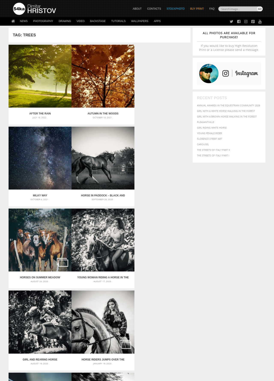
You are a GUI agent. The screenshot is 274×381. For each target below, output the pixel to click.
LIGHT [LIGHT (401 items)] (202, 295)
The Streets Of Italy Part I (213, 155)
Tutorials (118, 21)
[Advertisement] (138, 257)
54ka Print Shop (23, 329)
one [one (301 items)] (239, 295)
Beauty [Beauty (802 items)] (190, 287)
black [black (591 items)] (201, 287)
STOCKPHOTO (176, 8)
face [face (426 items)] (223, 291)
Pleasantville (205, 122)
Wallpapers (139, 21)
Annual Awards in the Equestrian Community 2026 (228, 105)
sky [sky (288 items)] (243, 300)
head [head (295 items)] (186, 295)
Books (79, 340)
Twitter (147, 330)
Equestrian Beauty (57, 366)
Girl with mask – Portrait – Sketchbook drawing (129, 293)
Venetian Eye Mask (83, 366)
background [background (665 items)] (224, 282)
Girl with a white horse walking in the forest (226, 111)
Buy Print (197, 8)
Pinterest (147, 346)
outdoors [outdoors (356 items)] (190, 299)
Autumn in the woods (76, 96)
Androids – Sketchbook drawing (119, 282)
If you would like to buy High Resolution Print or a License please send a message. (229, 41)
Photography (43, 21)
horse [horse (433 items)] (194, 295)
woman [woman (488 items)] (211, 304)
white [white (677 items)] (200, 304)
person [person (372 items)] (212, 299)
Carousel (203, 144)
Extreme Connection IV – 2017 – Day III (77, 225)
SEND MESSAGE (225, 338)
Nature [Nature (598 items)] (230, 295)
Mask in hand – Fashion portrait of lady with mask (44, 293)
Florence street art (209, 138)
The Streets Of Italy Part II (213, 149)
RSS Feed (102, 366)
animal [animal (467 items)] (189, 283)
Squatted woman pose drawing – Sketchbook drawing (133, 298)
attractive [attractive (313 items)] (206, 282)
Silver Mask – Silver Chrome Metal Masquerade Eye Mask (48, 298)
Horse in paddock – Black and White (168, 96)
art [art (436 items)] (197, 283)
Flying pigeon (31, 225)
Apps (157, 21)
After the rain (31, 96)
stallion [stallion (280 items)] (250, 300)
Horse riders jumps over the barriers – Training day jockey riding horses (168, 160)
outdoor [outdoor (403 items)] (248, 295)
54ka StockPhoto (24, 335)
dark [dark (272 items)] (248, 287)
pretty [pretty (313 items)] (236, 299)
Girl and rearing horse (122, 160)
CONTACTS (154, 8)
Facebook (147, 335)
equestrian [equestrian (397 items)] (203, 291)
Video (81, 21)
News (24, 21)
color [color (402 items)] (235, 287)
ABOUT (137, 8)
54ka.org (48, 376)
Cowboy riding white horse (168, 225)
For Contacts (83, 351)
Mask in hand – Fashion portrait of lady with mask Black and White (51, 287)
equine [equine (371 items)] (215, 291)
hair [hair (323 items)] (259, 291)
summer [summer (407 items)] (189, 304)
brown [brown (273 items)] (216, 287)
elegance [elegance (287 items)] (189, 291)
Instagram (148, 341)
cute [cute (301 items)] (242, 287)
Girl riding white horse (212, 127)
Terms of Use (72, 376)
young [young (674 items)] (223, 304)
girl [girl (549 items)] (253, 291)
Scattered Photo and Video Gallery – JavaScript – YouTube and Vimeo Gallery (51, 282)
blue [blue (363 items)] (210, 287)
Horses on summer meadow (31, 160)
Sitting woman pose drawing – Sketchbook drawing (131, 303)
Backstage (98, 21)
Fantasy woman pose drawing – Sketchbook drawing (132, 287)
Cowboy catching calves (122, 225)
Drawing (65, 21)
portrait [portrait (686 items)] (224, 299)
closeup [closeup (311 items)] (225, 287)
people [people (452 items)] (202, 300)
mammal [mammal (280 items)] (211, 295)
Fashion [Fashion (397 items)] (232, 291)
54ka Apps (19, 351)
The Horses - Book (24, 345)
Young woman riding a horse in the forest (77, 160)
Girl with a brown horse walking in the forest (227, 116)
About (79, 329)
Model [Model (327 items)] (220, 295)
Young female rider (209, 133)
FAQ (211, 8)
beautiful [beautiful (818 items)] (244, 282)
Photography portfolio (28, 340)
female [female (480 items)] (244, 291)
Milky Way (122, 96)
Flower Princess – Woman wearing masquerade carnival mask (51, 303)
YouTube (147, 352)
